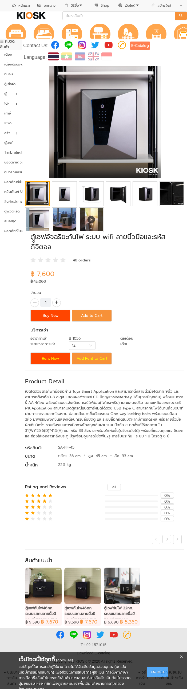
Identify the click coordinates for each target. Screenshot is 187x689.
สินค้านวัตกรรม (11, 201)
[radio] (33, 260)
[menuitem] (21, 6)
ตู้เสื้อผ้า (9, 84)
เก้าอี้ (7, 113)
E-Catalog (140, 45)
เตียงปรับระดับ (11, 64)
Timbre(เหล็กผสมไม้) (11, 152)
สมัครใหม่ (161, 5)
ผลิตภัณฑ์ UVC (11, 191)
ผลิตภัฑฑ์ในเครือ (11, 230)
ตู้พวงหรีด (11, 211)
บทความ (46, 5)
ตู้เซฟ (8, 142)
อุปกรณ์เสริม (11, 172)
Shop (101, 5)
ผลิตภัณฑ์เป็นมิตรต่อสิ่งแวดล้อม (11, 181)
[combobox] (82, 345)
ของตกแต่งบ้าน (11, 162)
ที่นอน (8, 74)
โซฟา (7, 123)
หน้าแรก (21, 5)
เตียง (8, 54)
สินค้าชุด (10, 221)
